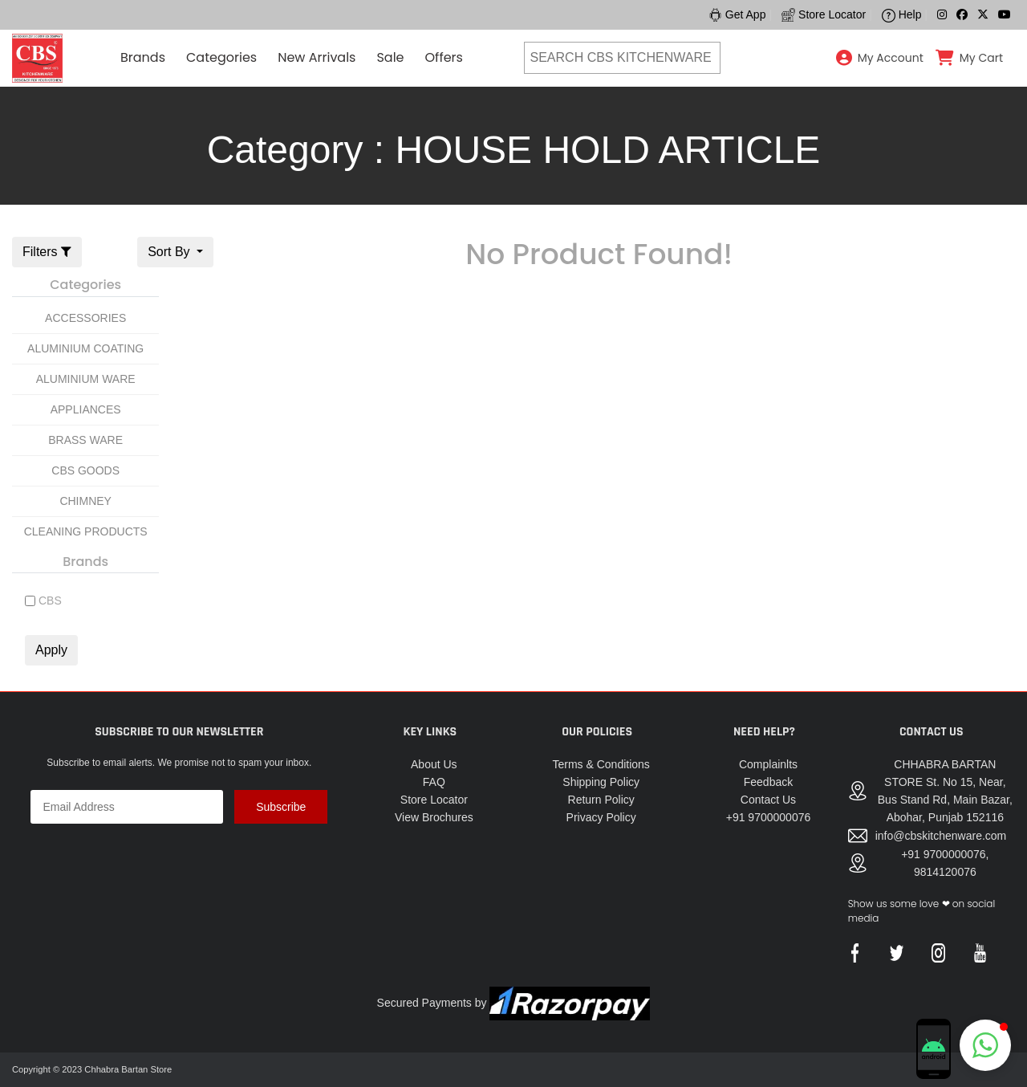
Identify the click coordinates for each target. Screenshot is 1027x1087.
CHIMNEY (85, 501)
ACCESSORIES (85, 317)
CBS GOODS (85, 470)
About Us (434, 764)
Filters (46, 252)
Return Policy (601, 799)
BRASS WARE (85, 440)
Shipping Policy (600, 782)
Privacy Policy (601, 817)
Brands (142, 57)
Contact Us (768, 799)
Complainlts (768, 764)
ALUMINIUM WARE (86, 379)
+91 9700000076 (768, 817)
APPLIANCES (86, 409)
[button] (985, 1045)
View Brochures (434, 817)
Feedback (768, 782)
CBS (50, 600)
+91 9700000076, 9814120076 (944, 863)
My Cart (981, 58)
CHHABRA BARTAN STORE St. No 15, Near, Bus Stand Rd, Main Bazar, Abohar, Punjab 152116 (945, 791)
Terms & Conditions (600, 764)
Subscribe (281, 806)
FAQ (434, 782)
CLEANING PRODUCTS (86, 531)
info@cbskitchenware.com (941, 835)
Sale (390, 57)
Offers (444, 57)
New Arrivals (316, 57)
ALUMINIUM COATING (85, 348)
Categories (221, 57)
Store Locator (434, 799)
